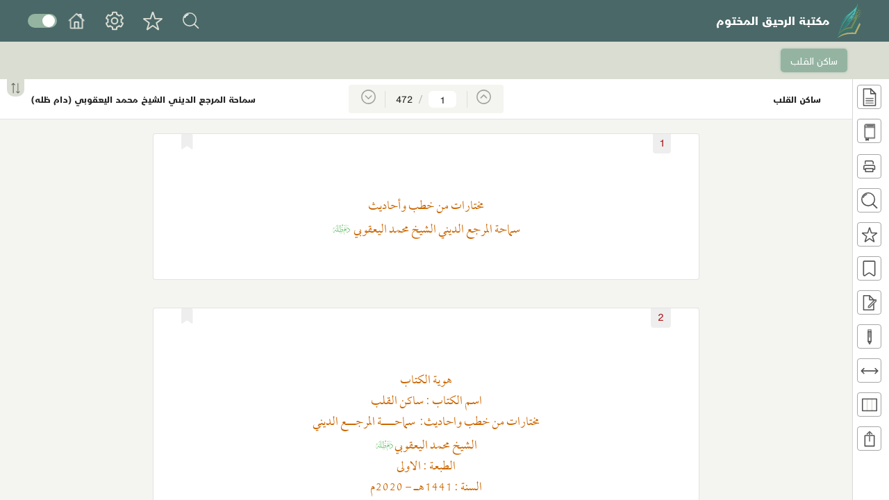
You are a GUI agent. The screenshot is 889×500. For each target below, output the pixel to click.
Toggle (42, 21)
